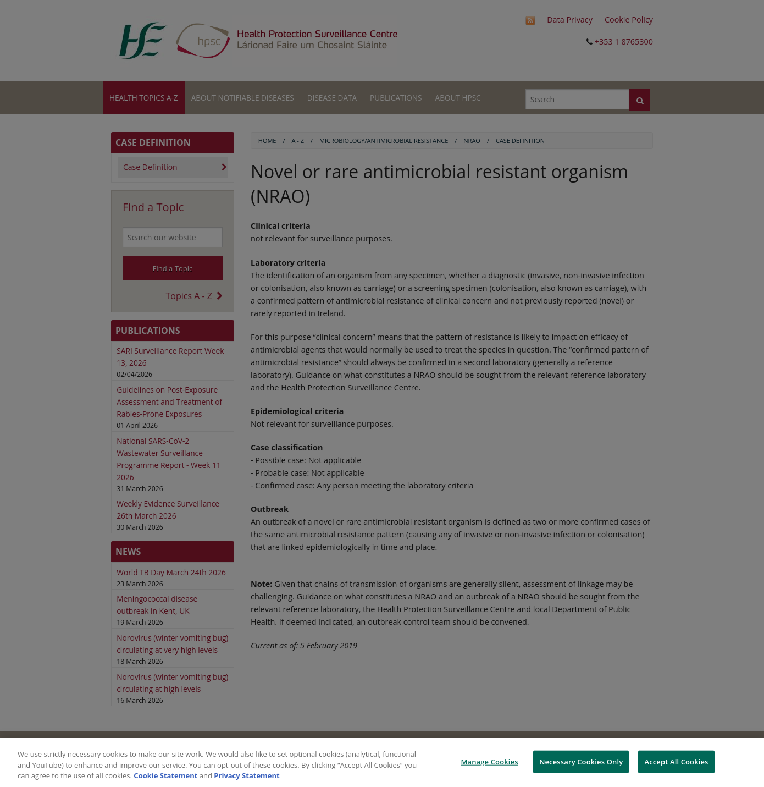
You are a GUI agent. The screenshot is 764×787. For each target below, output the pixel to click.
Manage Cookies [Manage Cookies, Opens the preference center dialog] (489, 761)
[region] (382, 762)
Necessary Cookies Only (581, 761)
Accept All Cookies (676, 761)
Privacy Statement (246, 775)
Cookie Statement (165, 775)
